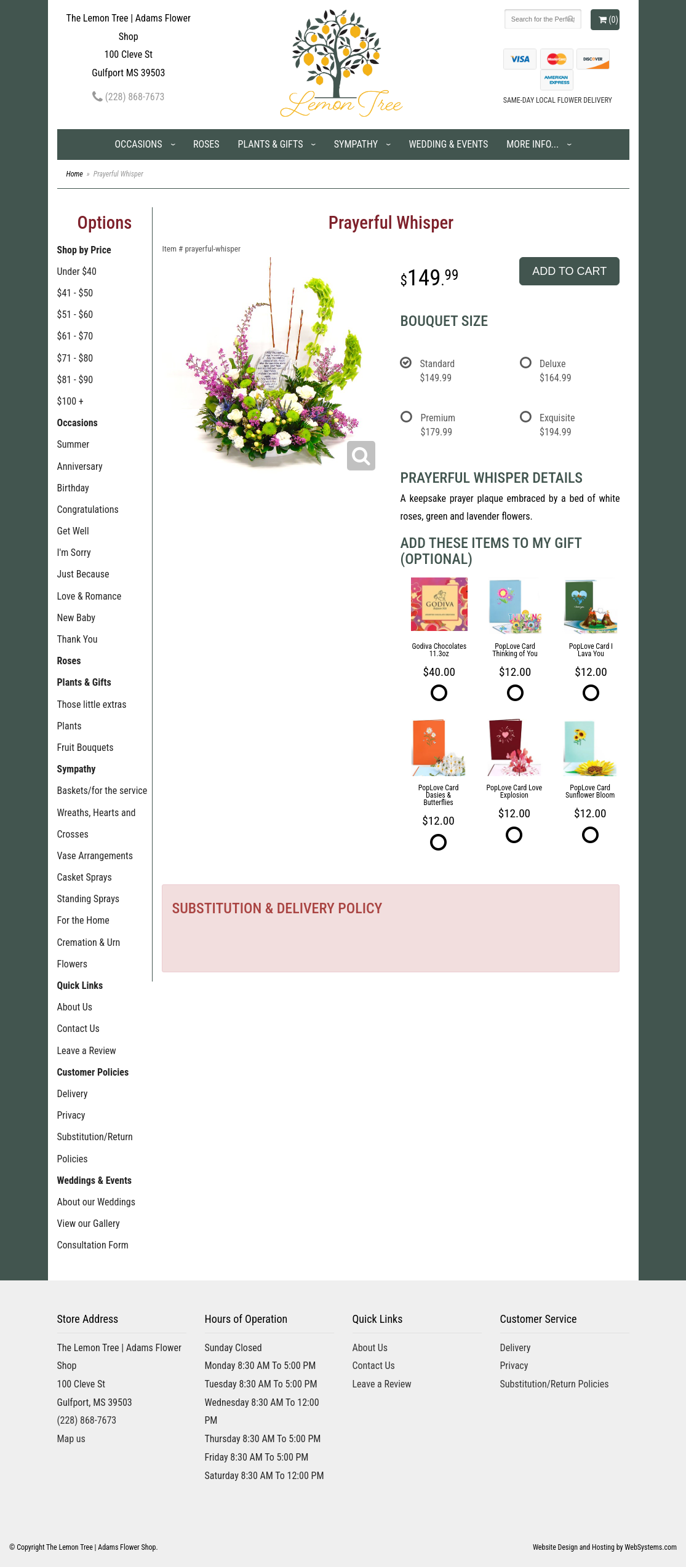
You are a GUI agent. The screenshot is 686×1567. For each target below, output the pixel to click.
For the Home (83, 920)
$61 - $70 (75, 336)
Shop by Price (84, 250)
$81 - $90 (75, 380)
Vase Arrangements (95, 856)
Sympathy (356, 144)
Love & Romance (89, 596)
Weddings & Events (94, 1180)
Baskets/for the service (102, 790)
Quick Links (80, 985)
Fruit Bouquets (85, 747)
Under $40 (77, 271)
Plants (69, 726)
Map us (71, 1439)
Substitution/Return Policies (95, 1147)
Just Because (83, 574)
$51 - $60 (75, 314)
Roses (206, 144)
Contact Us (78, 1028)
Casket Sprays (84, 877)
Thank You (77, 639)
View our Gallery (88, 1223)
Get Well (73, 531)
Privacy (71, 1115)
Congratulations (88, 509)
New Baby (76, 618)
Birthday (73, 488)
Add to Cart (569, 271)
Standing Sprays (88, 899)
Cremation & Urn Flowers (89, 953)
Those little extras (92, 704)
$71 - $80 (75, 358)
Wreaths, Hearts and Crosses (96, 823)
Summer (73, 444)
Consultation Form (93, 1245)
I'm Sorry (74, 552)
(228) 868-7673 (128, 97)
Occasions (138, 144)
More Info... (532, 144)
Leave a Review (86, 1051)
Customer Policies (93, 1072)
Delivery (72, 1094)
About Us (75, 1007)
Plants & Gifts (270, 144)
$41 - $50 (75, 293)
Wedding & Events (448, 144)
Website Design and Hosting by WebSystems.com (605, 1547)
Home (74, 174)
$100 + (70, 401)
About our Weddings (96, 1202)
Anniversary (80, 466)
